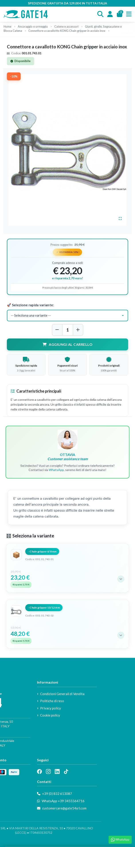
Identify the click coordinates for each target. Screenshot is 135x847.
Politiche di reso (52, 701)
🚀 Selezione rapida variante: (30, 305)
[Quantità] (67, 329)
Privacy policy (50, 708)
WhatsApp (56, 470)
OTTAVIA (67, 456)
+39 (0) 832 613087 (54, 794)
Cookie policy (50, 715)
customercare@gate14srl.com (61, 808)
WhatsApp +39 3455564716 (60, 801)
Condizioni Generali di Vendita (62, 694)
